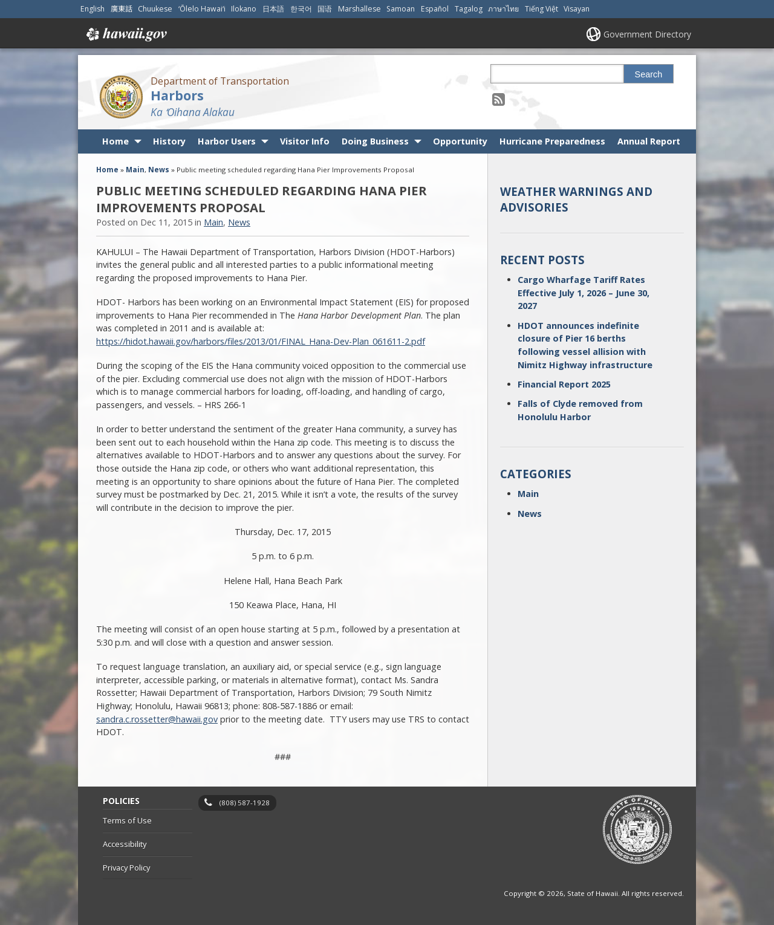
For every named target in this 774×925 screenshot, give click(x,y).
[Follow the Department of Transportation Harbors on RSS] (498, 99)
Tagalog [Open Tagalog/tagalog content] (469, 9)
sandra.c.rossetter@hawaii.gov (157, 719)
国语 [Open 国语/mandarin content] (324, 9)
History (169, 141)
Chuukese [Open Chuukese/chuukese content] (155, 9)
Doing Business (375, 141)
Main (135, 169)
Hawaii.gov (125, 34)
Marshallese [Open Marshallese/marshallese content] (359, 9)
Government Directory (647, 34)
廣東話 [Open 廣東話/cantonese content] (121, 9)
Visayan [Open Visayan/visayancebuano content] (577, 9)
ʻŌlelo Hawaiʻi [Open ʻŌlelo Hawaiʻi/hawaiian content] (202, 9)
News (158, 169)
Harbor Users (227, 141)
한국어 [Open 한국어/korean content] (301, 9)
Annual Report (648, 141)
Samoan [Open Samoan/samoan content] (400, 9)
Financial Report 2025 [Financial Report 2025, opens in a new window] (564, 384)
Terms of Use (127, 820)
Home (115, 141)
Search (649, 74)
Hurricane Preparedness (552, 141)
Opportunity (460, 141)
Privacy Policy (126, 867)
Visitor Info (305, 141)
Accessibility (124, 844)
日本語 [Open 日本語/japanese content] (273, 9)
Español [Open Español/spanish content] (435, 9)
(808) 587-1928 (245, 802)
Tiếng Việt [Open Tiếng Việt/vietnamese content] (541, 9)
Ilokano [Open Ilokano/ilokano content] (243, 9)
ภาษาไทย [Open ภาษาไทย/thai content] (503, 9)
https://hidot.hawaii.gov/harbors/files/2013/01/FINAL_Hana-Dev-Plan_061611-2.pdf (260, 341)
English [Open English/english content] (92, 9)
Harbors (177, 95)
